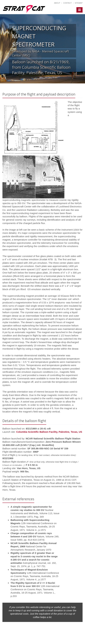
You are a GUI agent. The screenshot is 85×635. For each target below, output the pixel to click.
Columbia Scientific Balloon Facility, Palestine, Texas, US (49, 431)
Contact (67, 3)
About (57, 3)
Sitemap (79, 3)
